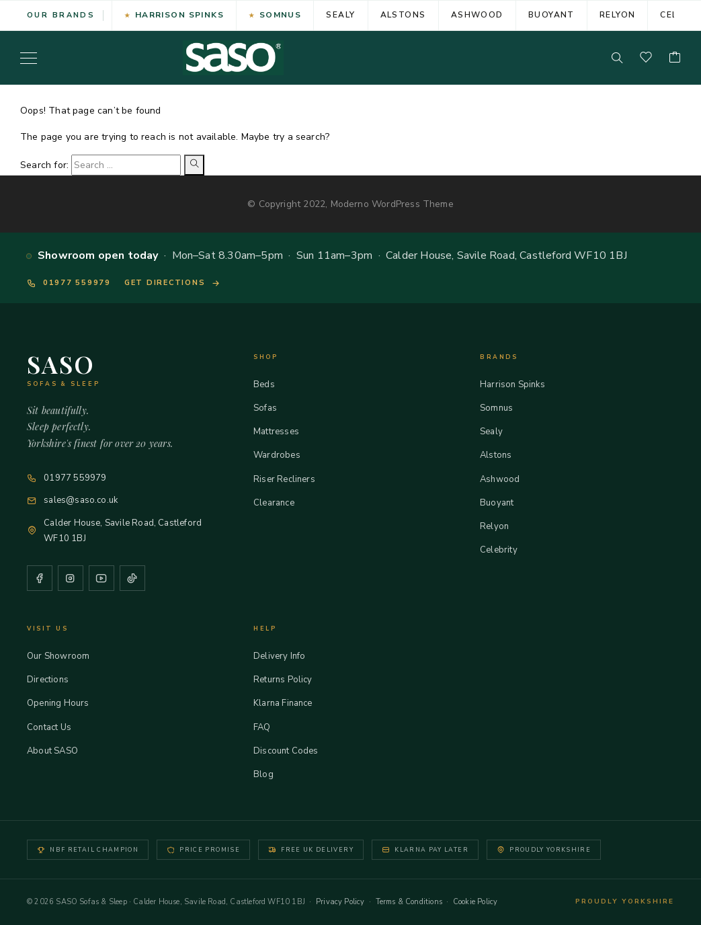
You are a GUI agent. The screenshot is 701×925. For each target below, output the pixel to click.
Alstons (403, 14)
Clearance (279, 503)
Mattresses (282, 432)
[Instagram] (70, 578)
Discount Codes (292, 751)
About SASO (58, 751)
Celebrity (505, 550)
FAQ (268, 727)
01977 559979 (69, 283)
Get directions (172, 283)
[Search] (617, 58)
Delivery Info (285, 656)
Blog (269, 774)
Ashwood (477, 14)
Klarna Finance (289, 703)
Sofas (271, 408)
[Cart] (675, 58)
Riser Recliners (290, 479)
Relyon (618, 14)
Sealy (340, 14)
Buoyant (551, 14)
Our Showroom (64, 656)
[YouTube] (101, 578)
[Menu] (28, 58)
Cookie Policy (475, 902)
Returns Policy (289, 680)
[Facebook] (39, 578)
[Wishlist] (646, 58)
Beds (270, 384)
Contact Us (55, 727)
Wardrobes (283, 455)
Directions (54, 680)
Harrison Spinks (179, 14)
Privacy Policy (340, 902)
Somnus (280, 14)
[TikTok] (132, 578)
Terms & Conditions (409, 902)
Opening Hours (64, 703)
